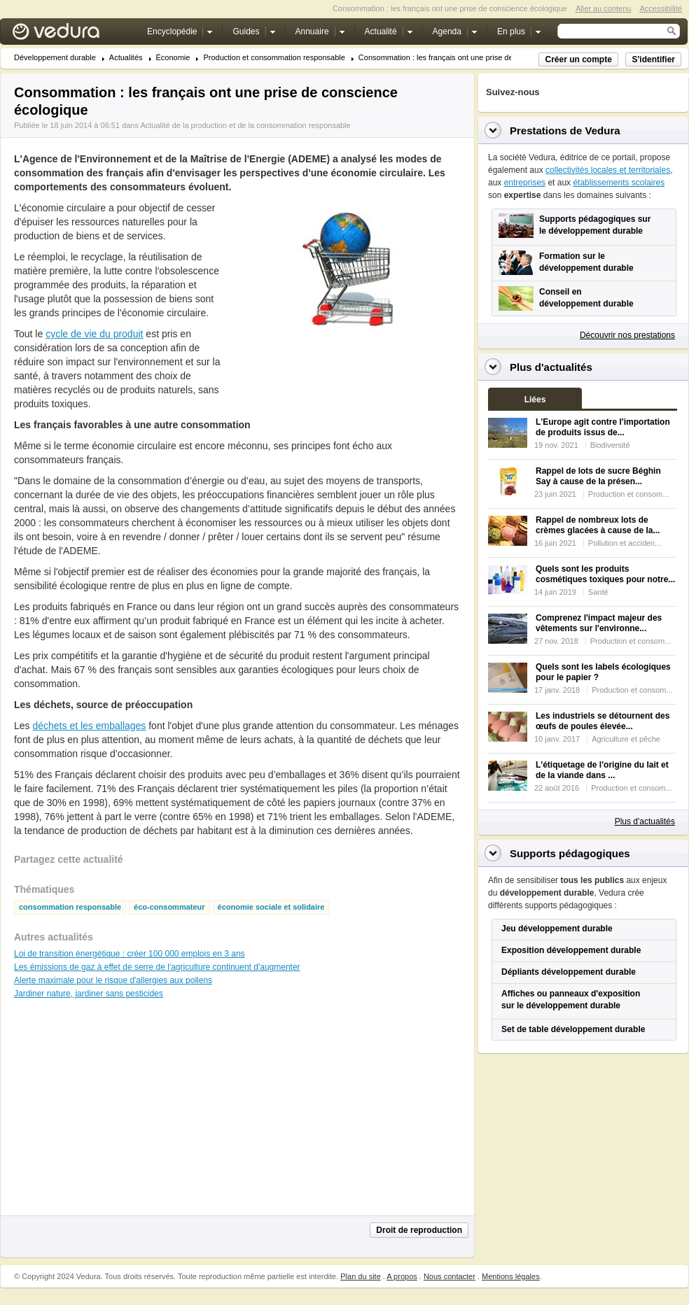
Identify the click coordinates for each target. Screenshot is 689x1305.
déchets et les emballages (89, 725)
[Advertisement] (347, 373)
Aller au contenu (604, 8)
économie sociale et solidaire (271, 907)
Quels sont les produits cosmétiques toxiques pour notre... (605, 574)
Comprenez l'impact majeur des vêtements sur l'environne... (599, 623)
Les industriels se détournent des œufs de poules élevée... (602, 721)
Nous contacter (449, 1276)
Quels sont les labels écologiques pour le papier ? (603, 672)
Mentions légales (511, 1276)
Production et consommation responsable (273, 58)
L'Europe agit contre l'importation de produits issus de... (603, 427)
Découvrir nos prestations (627, 335)
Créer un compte (578, 59)
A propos (402, 1276)
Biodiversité (610, 445)
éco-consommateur (169, 907)
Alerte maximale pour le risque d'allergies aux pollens (113, 980)
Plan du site (360, 1276)
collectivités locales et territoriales (607, 170)
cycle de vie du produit (94, 333)
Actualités (126, 58)
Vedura (72, 34)
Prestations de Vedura (565, 130)
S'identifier (653, 59)
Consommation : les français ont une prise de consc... (450, 58)
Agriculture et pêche (626, 739)
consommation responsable (70, 907)
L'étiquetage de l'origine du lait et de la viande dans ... (602, 770)
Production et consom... (628, 494)
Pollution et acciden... (625, 543)
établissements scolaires (618, 183)
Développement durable (55, 58)
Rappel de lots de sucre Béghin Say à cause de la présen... (598, 476)
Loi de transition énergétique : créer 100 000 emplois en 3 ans (129, 954)
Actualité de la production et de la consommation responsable (245, 125)
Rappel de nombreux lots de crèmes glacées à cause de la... (598, 525)
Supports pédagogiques (570, 853)
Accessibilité (660, 8)
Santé (598, 592)
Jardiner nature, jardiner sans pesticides (88, 994)
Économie (173, 58)
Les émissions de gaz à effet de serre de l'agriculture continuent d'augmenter (157, 967)
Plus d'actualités (645, 821)
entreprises (524, 183)
